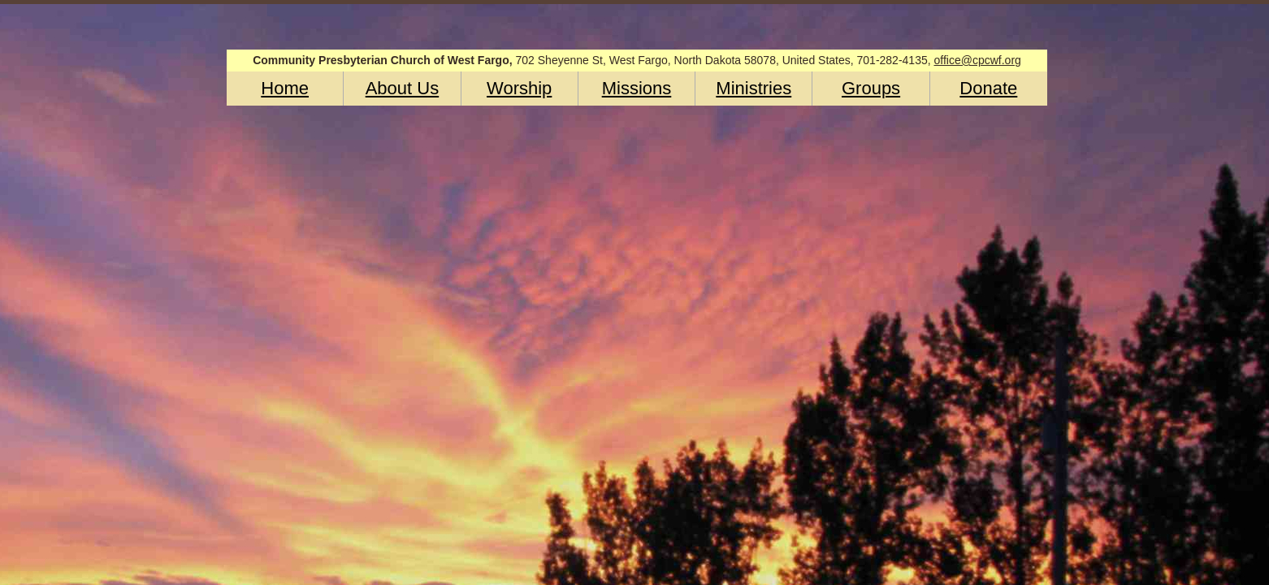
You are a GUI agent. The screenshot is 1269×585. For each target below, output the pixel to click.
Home (285, 88)
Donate (988, 88)
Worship (519, 88)
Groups (871, 88)
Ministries (753, 88)
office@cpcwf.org (977, 60)
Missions (637, 88)
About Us (403, 88)
